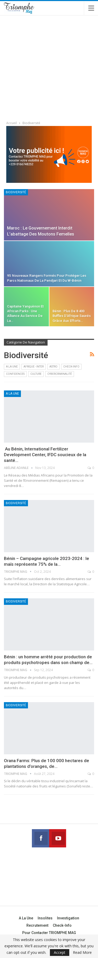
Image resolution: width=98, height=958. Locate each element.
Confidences (15, 373)
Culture (36, 373)
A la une (12, 366)
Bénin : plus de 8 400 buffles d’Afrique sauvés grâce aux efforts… (72, 315)
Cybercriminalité (59, 373)
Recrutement (37, 925)
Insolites (45, 918)
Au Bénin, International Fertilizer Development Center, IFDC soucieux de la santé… (45, 454)
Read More (82, 952)
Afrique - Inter (34, 366)
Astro (53, 366)
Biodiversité (16, 192)
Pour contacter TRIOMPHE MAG (49, 933)
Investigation (68, 918)
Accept (59, 952)
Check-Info (71, 366)
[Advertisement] (49, 69)
